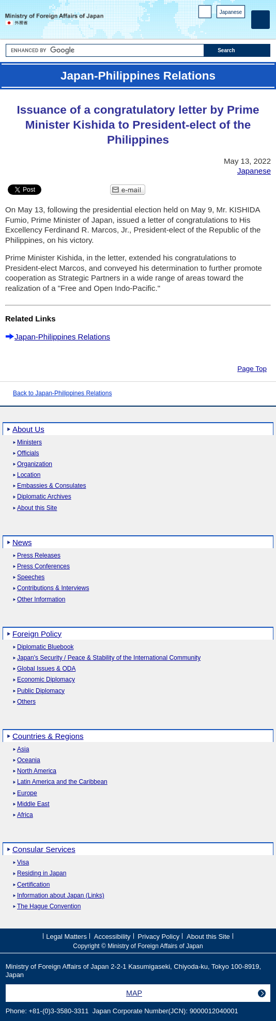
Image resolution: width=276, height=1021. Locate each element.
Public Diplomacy (41, 691)
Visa (23, 862)
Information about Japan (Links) (60, 895)
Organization (34, 464)
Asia (23, 749)
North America (36, 771)
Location (28, 475)
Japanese (231, 12)
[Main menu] (260, 19)
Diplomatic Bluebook (45, 647)
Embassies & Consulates (51, 486)
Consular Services (43, 849)
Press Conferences (43, 566)
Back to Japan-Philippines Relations (62, 393)
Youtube (239, 26)
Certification (33, 884)
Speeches (30, 577)
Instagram (226, 26)
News (22, 542)
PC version (205, 13)
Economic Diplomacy (46, 679)
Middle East (33, 804)
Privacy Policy (158, 936)
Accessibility (112, 936)
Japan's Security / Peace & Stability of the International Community (109, 658)
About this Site (37, 508)
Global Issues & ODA (46, 669)
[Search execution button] (237, 50)
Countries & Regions (48, 736)
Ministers (29, 442)
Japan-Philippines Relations (62, 336)
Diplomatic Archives (44, 496)
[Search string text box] (105, 50)
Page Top (252, 369)
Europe (27, 793)
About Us (28, 429)
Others (26, 702)
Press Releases (38, 555)
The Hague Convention (49, 906)
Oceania (28, 760)
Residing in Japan (41, 873)
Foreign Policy (37, 633)
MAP (134, 993)
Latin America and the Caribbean (62, 782)
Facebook (212, 26)
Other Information (41, 599)
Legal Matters (66, 936)
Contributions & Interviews (53, 588)
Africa (25, 815)
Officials (28, 453)
